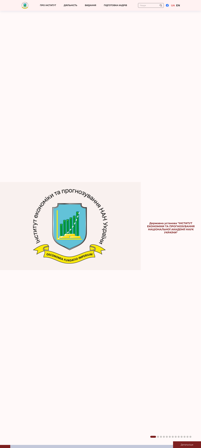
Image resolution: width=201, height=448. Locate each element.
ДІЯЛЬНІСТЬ (70, 5)
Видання (90, 5)
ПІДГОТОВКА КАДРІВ (115, 5)
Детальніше (187, 445)
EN (178, 5)
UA (173, 5)
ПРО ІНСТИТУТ (48, 5)
